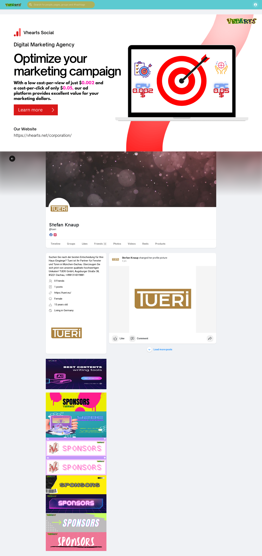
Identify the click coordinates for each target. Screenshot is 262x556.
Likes (85, 243)
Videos (132, 243)
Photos (117, 243)
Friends (100, 243)
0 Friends (59, 280)
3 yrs (124, 261)
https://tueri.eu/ (62, 292)
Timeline (55, 243)
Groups (71, 243)
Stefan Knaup (130, 257)
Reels (145, 243)
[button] (61, 4)
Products (160, 243)
